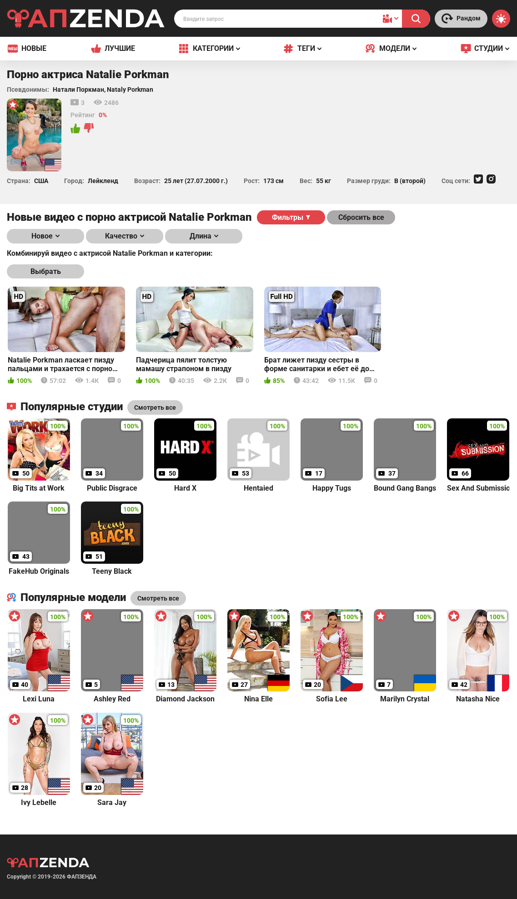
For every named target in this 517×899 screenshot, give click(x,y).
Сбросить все (361, 217)
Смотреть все (158, 598)
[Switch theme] (501, 19)
